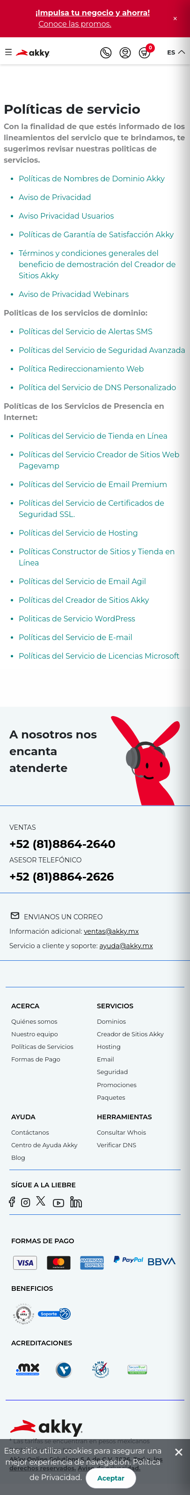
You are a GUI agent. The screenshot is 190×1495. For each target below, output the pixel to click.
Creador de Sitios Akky (130, 1034)
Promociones (117, 1085)
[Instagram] (28, 1203)
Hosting (109, 1046)
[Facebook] (13, 1203)
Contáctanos (30, 1132)
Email (105, 1059)
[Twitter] (43, 1203)
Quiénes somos (34, 1021)
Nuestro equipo (34, 1034)
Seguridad (112, 1071)
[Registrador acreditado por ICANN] (105, 1369)
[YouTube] (59, 1203)
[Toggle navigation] (8, 53)
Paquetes (111, 1097)
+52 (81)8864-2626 (61, 876)
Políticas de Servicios (42, 1046)
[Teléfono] (106, 53)
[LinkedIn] (76, 1203)
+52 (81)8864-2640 (62, 844)
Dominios (111, 1021)
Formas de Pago (35, 1059)
